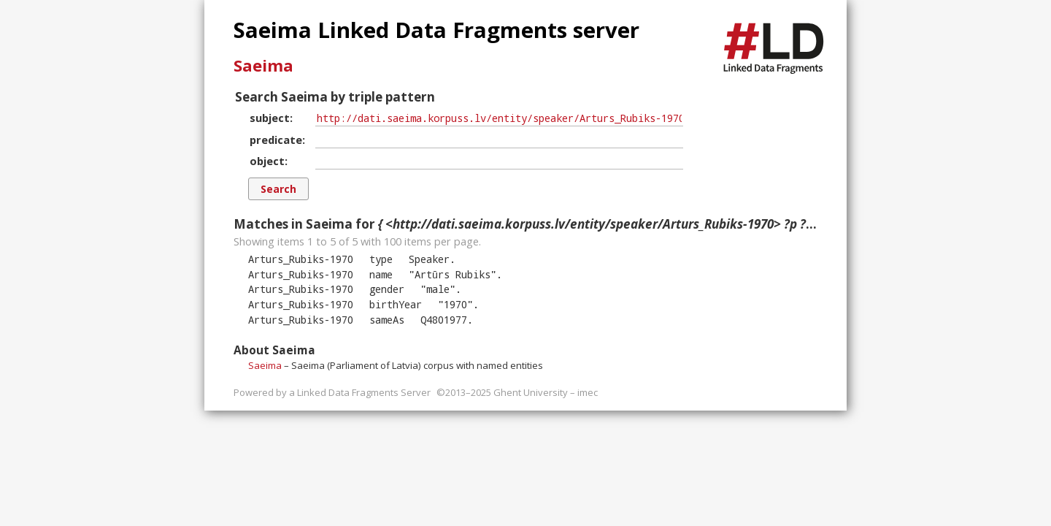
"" (452, 274)
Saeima (263, 65)
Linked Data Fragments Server (364, 392)
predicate (276, 139)
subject (270, 117)
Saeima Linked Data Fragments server (436, 30)
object (267, 160)
